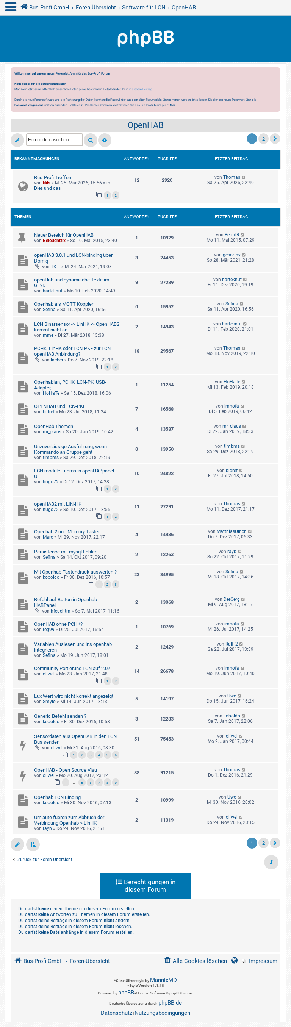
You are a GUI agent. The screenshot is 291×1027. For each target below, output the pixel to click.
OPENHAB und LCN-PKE (60, 406)
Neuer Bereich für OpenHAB (64, 235)
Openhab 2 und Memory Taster (67, 532)
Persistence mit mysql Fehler (65, 552)
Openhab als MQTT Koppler (63, 304)
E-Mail (171, 105)
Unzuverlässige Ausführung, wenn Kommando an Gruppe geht (70, 449)
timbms (51, 457)
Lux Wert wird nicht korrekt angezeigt (73, 696)
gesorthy (232, 255)
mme (48, 335)
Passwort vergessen (28, 105)
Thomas (231, 177)
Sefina (49, 309)
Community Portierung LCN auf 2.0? (72, 668)
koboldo (51, 577)
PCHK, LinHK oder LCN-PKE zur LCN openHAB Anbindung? (72, 351)
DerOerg (232, 599)
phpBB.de (170, 1002)
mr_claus (52, 432)
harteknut (53, 291)
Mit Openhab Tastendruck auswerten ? (75, 572)
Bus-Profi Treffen (52, 177)
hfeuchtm (60, 611)
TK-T (55, 266)
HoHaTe (51, 393)
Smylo (49, 701)
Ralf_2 (231, 644)
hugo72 (51, 482)
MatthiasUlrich (232, 531)
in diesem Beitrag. (141, 89)
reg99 (49, 629)
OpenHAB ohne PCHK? (58, 624)
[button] (275, 138)
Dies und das (47, 188)
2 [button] (263, 138)
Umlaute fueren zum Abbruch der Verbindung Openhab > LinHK (69, 820)
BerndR (232, 235)
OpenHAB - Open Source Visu (65, 770)
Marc (48, 537)
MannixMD (163, 980)
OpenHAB (146, 125)
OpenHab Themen (53, 426)
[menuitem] (259, 961)
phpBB (126, 992)
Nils (46, 183)
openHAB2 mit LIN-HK (57, 504)
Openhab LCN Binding (57, 797)
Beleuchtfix (54, 240)
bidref (49, 411)
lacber (57, 360)
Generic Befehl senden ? (60, 716)
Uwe (231, 696)
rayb (231, 551)
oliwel (49, 674)
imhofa (231, 406)
